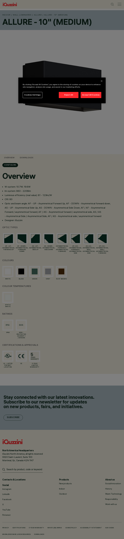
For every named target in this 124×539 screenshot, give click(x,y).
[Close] (101, 81)
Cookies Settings (32, 95)
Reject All (68, 95)
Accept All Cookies (91, 95)
